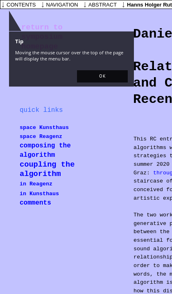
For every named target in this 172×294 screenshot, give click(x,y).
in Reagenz (36, 184)
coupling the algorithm (47, 169)
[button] (102, 76)
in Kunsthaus (39, 194)
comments (35, 203)
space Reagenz (41, 137)
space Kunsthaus (44, 128)
